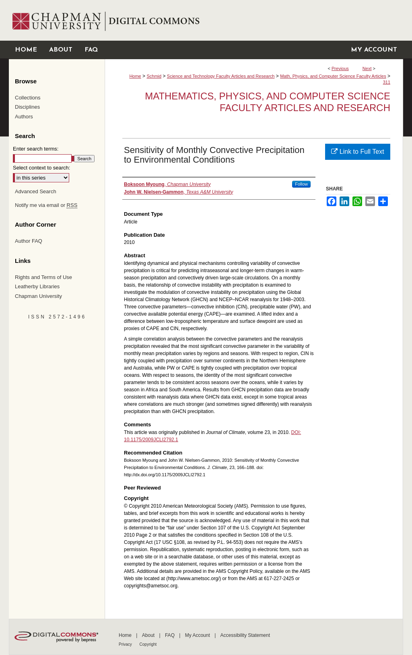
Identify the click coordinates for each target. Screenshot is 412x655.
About (149, 635)
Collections (28, 98)
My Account (198, 635)
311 (386, 82)
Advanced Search (35, 191)
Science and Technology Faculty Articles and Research (221, 76)
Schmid (153, 76)
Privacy (126, 644)
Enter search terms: (35, 149)
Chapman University (38, 296)
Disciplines (27, 107)
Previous (340, 68)
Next (367, 68)
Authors (24, 117)
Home (135, 76)
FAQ (170, 635)
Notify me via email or (46, 205)
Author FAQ (28, 241)
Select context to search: (41, 168)
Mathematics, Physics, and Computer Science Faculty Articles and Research (267, 102)
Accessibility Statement (245, 635)
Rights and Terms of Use (43, 277)
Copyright (148, 644)
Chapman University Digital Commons (253, 20)
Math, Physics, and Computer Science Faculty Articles (333, 76)
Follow (301, 184)
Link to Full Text (357, 151)
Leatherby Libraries (37, 286)
